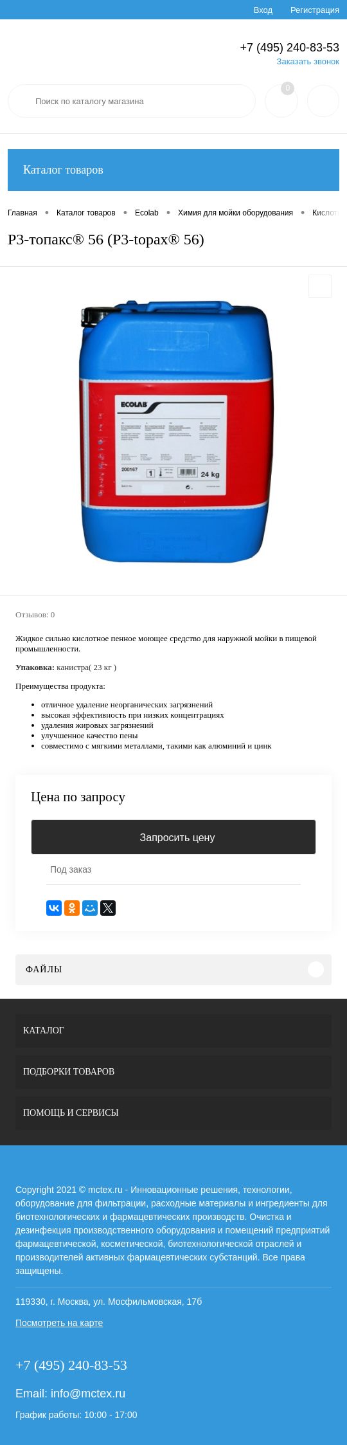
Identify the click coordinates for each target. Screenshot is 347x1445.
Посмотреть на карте (59, 1323)
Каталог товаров (173, 170)
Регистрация (314, 10)
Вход (263, 10)
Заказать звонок (308, 61)
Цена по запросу (78, 797)
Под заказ (70, 869)
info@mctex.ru (88, 1393)
